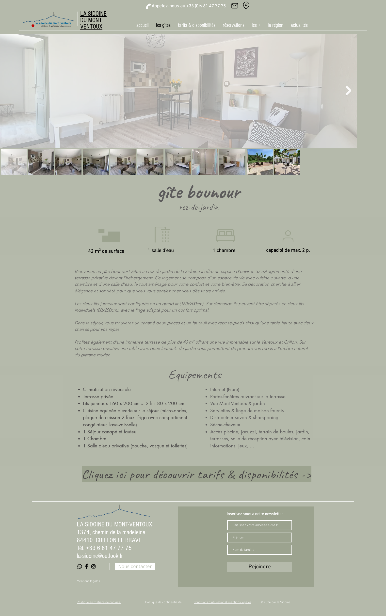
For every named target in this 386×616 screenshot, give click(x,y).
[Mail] (235, 5)
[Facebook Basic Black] (86, 566)
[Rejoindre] (259, 567)
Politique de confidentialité (163, 602)
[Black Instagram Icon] (93, 566)
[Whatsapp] (79, 566)
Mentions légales (88, 581)
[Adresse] (246, 5)
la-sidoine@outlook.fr (100, 556)
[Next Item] (348, 90)
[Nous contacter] (135, 566)
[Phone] (148, 6)
